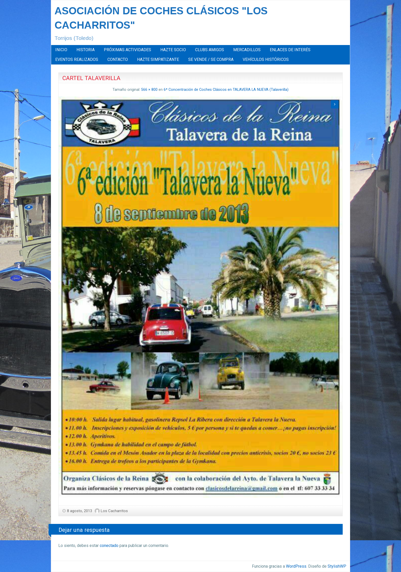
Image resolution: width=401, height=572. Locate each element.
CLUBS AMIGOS (209, 49)
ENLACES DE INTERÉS (290, 49)
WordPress (296, 566)
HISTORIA (85, 49)
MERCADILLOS (247, 49)
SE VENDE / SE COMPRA (210, 59)
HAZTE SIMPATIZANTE (158, 59)
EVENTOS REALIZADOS (76, 59)
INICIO (61, 49)
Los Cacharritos (114, 511)
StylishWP (337, 566)
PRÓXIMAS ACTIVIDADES (127, 49)
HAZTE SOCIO (173, 49)
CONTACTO (117, 59)
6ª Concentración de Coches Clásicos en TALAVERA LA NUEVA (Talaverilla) (226, 89)
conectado (109, 545)
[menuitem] (61, 50)
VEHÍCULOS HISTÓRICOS (266, 59)
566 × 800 (149, 89)
